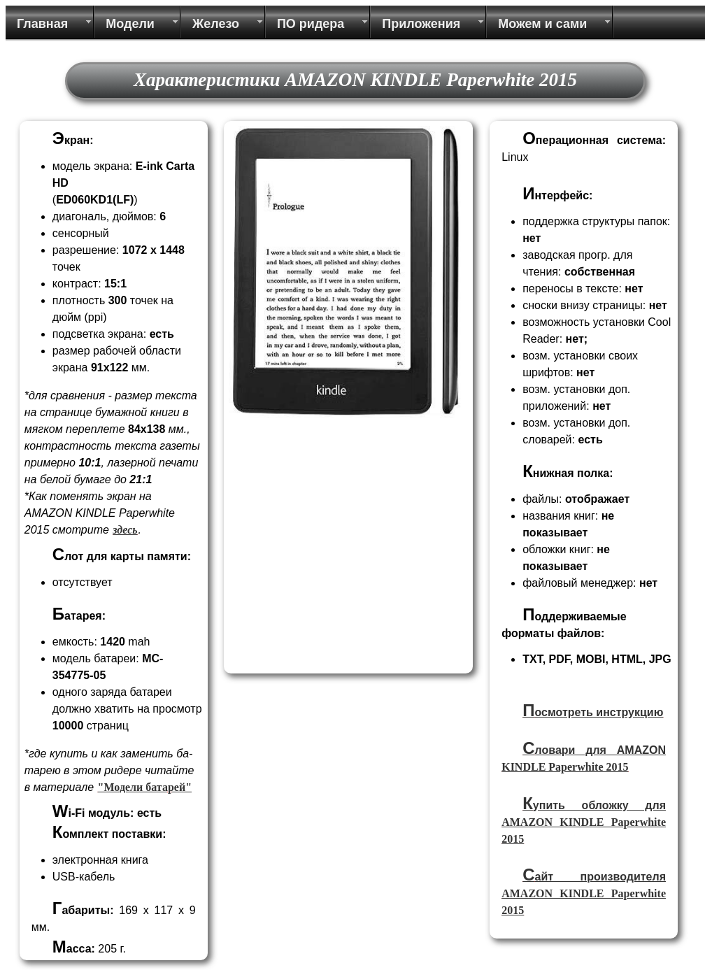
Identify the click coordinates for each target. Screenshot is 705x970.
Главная (42, 24)
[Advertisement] (346, 571)
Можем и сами (542, 24)
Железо (215, 24)
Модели (130, 24)
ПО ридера (310, 24)
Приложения (421, 24)
